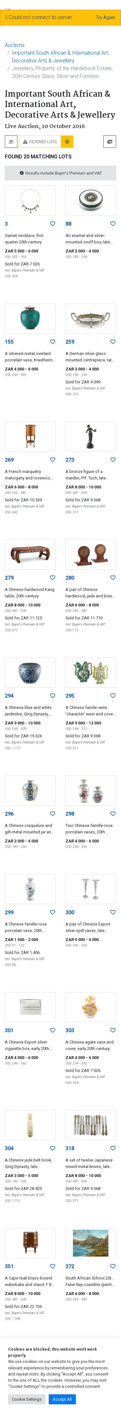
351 (9, 1266)
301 (9, 1030)
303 (70, 1030)
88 (68, 224)
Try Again (105, 17)
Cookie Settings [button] (27, 1399)
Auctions (15, 45)
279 (9, 578)
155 (9, 342)
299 (9, 912)
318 (70, 1148)
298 (70, 814)
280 (70, 578)
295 (70, 696)
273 (70, 460)
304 (9, 1148)
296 (9, 814)
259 (70, 342)
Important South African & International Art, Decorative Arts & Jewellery (60, 57)
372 (70, 1266)
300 (70, 912)
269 (9, 460)
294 (9, 696)
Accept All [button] (62, 1399)
